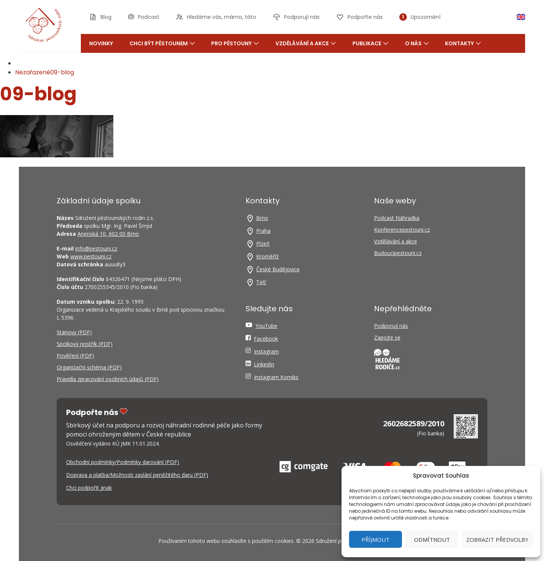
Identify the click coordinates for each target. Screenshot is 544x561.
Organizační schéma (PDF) (89, 367)
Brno (262, 217)
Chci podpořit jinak (89, 487)
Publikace (370, 43)
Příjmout (375, 539)
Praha (263, 230)
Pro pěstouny (235, 43)
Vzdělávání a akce (305, 43)
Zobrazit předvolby (497, 539)
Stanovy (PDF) (74, 332)
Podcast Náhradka (396, 217)
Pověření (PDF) (75, 355)
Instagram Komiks (276, 377)
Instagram (266, 351)
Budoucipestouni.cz (398, 253)
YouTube (266, 325)
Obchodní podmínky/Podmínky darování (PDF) (122, 462)
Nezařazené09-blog (44, 72)
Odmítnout (432, 539)
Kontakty (463, 43)
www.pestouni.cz (90, 256)
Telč (261, 282)
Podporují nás (391, 325)
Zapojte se (387, 337)
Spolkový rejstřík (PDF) (85, 343)
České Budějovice (278, 269)
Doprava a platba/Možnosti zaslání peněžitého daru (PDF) (137, 474)
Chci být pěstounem (162, 43)
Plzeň (263, 243)
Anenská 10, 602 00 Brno (108, 233)
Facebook (266, 338)
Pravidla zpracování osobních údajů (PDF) (108, 379)
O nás (417, 43)
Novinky (101, 43)
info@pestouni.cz (96, 248)
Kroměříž (267, 256)
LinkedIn (264, 364)
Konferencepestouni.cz (402, 229)
